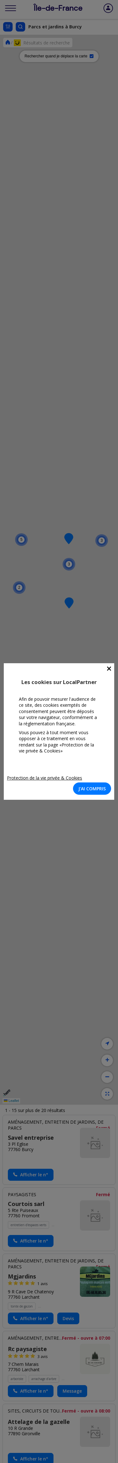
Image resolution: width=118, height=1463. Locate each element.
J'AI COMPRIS (92, 789)
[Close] (109, 668)
